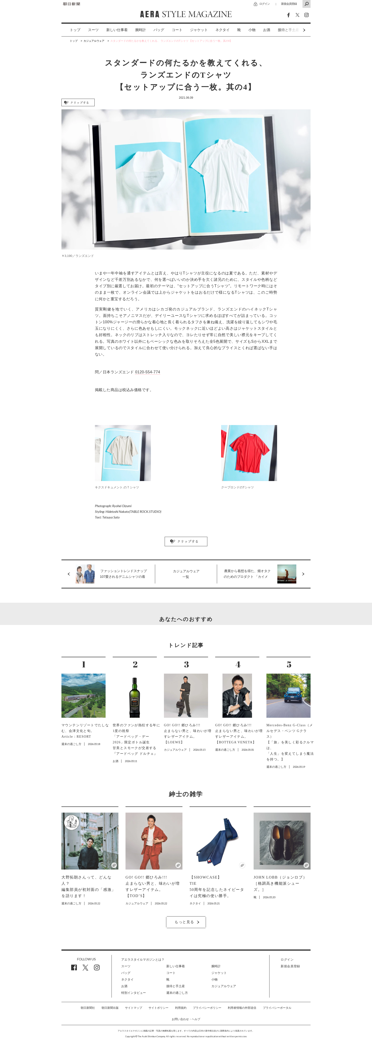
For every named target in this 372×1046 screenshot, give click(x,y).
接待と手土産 (175, 986)
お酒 (266, 30)
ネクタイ (222, 30)
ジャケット (199, 30)
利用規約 (180, 1007)
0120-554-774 (147, 372)
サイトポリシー (158, 1007)
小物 (252, 30)
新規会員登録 (289, 3)
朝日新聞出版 (110, 1007)
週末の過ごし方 (177, 993)
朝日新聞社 (88, 1007)
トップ (75, 30)
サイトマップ (133, 1007)
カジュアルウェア (223, 986)
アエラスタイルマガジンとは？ (142, 959)
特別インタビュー (133, 993)
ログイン (264, 3)
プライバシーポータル (277, 1007)
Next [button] (295, 30)
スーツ (93, 30)
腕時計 (140, 30)
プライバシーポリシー (207, 1007)
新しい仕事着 (117, 30)
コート (177, 30)
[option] (71, 30)
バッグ (158, 30)
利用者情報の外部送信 (242, 1007)
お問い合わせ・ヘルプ (186, 1019)
